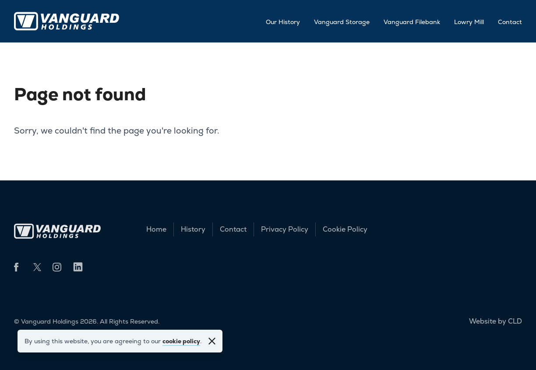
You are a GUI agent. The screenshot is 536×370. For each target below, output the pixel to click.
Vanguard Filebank (412, 22)
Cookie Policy (345, 229)
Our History (283, 22)
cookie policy (181, 341)
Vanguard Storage (342, 22)
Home (156, 229)
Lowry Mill (469, 22)
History (193, 229)
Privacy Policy (284, 229)
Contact (510, 22)
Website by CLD (495, 321)
